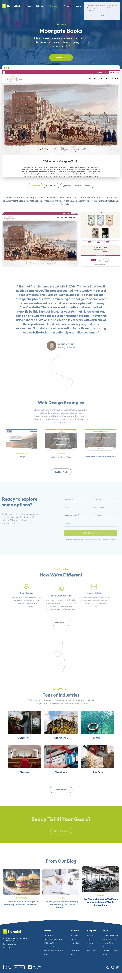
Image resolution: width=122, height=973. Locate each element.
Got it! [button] (102, 15)
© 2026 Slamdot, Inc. (10, 948)
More (46, 954)
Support (67, 6)
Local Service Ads (49, 947)
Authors (35, 186)
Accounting (74, 935)
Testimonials (91, 947)
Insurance (105, 746)
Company (54, 6)
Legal (105, 930)
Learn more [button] (91, 10)
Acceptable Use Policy (110, 935)
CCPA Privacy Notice (110, 939)
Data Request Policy (110, 947)
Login (78, 6)
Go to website (61, 57)
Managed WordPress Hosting (76, 186)
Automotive (17, 746)
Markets (90, 943)
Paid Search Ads (49, 943)
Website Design (49, 935)
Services (27, 6)
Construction (61, 746)
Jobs (88, 939)
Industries (40, 6)
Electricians (61, 787)
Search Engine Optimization (53, 939)
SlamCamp (91, 951)
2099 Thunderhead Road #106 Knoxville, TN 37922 (15, 939)
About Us (90, 935)
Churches (17, 787)
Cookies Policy (108, 943)
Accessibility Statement (111, 951)
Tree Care (105, 787)
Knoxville (51, 186)
